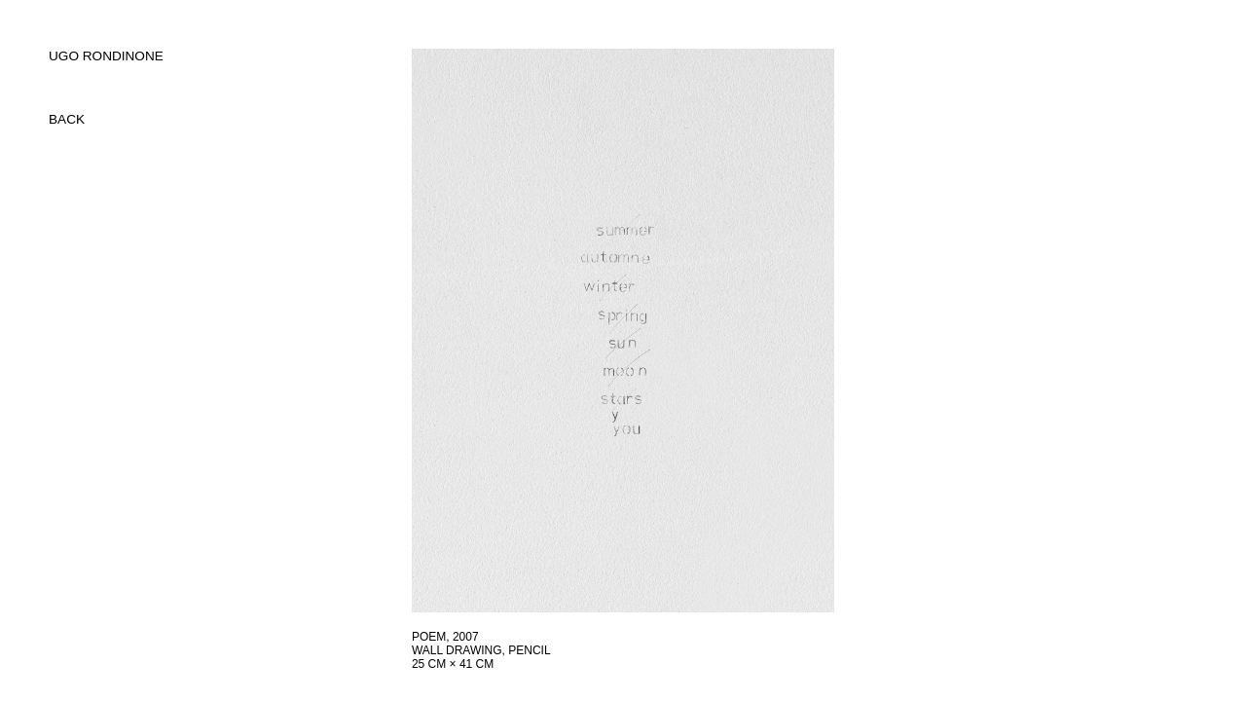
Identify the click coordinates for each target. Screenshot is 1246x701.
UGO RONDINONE (106, 56)
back (67, 119)
